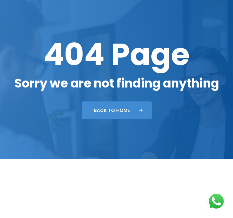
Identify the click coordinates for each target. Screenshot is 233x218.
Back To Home (118, 110)
